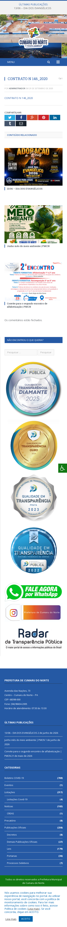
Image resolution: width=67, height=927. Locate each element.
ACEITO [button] (25, 918)
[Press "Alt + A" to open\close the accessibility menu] (62, 468)
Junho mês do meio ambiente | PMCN (28, 272)
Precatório (10, 847)
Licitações (9, 819)
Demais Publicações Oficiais (22, 868)
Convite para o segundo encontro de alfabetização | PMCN (27, 332)
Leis (9, 875)
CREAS (10, 840)
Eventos (8, 811)
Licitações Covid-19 (17, 826)
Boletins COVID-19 (14, 804)
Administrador (17, 115)
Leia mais (33, 908)
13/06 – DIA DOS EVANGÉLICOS (32, 8)
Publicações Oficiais (15, 854)
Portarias (12, 882)
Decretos (12, 861)
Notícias (8, 833)
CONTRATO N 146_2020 (18, 124)
